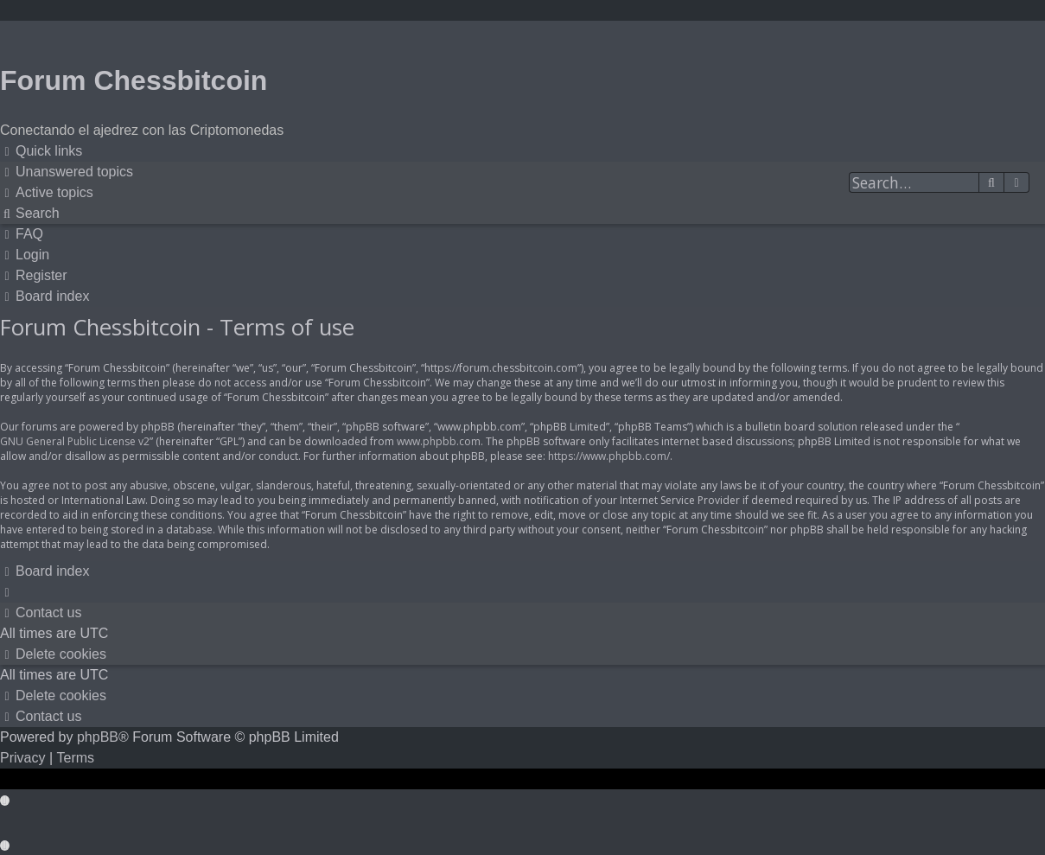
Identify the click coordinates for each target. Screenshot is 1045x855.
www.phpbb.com (439, 441)
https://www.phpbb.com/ (609, 456)
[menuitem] (66, 172)
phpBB (97, 737)
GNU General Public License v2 (75, 441)
